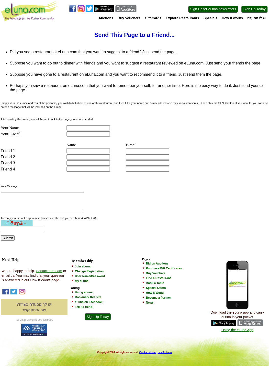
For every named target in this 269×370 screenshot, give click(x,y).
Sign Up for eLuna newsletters (213, 9)
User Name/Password (90, 280)
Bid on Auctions (157, 267)
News (150, 306)
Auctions (106, 18)
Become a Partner (158, 301)
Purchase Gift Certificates (164, 272)
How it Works (155, 296)
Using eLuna (83, 296)
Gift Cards (153, 18)
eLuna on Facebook (88, 305)
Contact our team (49, 274)
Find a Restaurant (158, 282)
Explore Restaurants (182, 18)
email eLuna (165, 356)
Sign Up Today (254, 9)
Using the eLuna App (237, 334)
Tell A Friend (83, 310)
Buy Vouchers (129, 18)
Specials (210, 18)
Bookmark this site (88, 301)
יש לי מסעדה (256, 18)
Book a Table (155, 286)
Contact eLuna (147, 356)
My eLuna (81, 284)
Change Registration (89, 275)
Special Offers (156, 291)
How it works (232, 18)
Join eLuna (82, 270)
